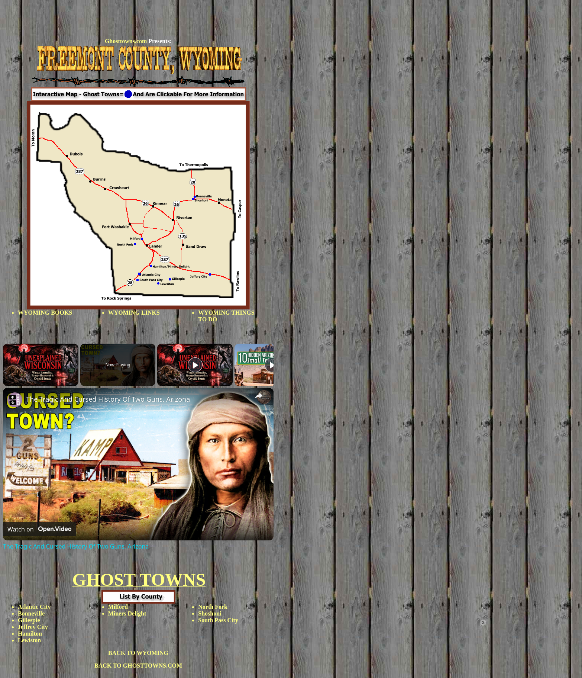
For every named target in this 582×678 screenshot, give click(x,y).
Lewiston (29, 640)
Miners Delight (127, 613)
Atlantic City (34, 607)
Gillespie (29, 620)
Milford (118, 607)
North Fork (212, 607)
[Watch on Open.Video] (39, 529)
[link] (14, 399)
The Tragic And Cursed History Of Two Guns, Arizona (108, 399)
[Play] (195, 364)
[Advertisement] (138, 19)
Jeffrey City (33, 627)
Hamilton (30, 633)
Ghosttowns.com (126, 41)
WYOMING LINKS (134, 312)
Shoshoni (209, 613)
